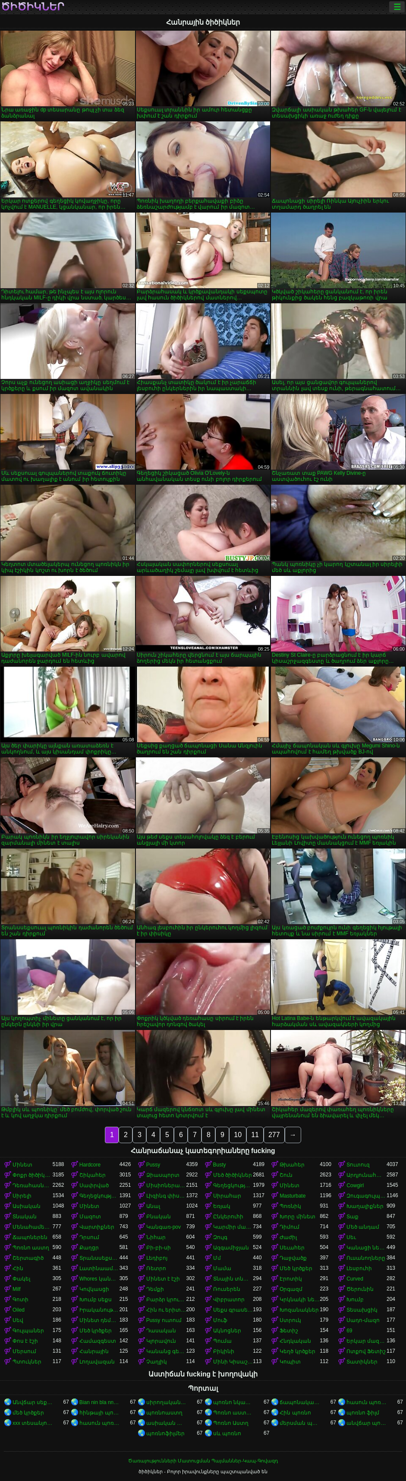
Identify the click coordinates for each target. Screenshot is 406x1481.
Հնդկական (295, 1341)
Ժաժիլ (288, 1237)
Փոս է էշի (25, 1341)
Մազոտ (90, 1217)
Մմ (217, 1258)
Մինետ (22, 1165)
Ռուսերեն (226, 1289)
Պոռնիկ (290, 1206)
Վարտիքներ (96, 1227)
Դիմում (289, 1227)
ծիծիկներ (32, 7)
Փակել (21, 1279)
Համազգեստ (97, 1341)
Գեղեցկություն (99, 1196)
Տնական (25, 1217)
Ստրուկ (290, 1320)
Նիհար (156, 1237)
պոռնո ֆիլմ (362, 1413)
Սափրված (94, 1185)
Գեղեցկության (233, 1185)
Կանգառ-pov (163, 1227)
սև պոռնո (227, 1433)
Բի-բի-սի (158, 1248)
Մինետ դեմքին (99, 1320)
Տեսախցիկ (362, 1310)
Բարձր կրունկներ (166, 1300)
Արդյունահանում (366, 1175)
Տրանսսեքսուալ (99, 1258)
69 (349, 1331)
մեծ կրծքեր (28, 1413)
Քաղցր (89, 1248)
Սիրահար (227, 1196)
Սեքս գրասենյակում (233, 1310)
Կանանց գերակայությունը (166, 1351)
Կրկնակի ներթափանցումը (300, 1300)
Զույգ (220, 1237)
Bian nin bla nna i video (99, 1402)
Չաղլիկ (156, 1362)
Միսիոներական (166, 1185)
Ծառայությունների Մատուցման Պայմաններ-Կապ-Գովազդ (202, 1460)
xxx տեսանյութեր (33, 1423)
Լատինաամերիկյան (99, 1268)
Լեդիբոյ (156, 1258)
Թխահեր (292, 1165)
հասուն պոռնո (366, 1402)
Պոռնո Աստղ (231, 1423)
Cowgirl (355, 1185)
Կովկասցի (94, 1289)
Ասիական (27, 1206)
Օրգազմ (291, 1289)
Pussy (153, 1165)
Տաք (352, 1217)
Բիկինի (223, 1351)
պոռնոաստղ (164, 1413)
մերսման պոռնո (300, 1423)
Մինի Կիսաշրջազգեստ (233, 1362)
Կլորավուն (161, 1341)
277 (274, 1134)
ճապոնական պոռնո (300, 1402)
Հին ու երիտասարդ (166, 1310)
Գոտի (20, 1300)
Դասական (161, 1331)
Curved (354, 1279)
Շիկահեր (92, 1175)
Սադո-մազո (363, 1320)
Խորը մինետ (297, 1217)
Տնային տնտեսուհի (233, 1279)
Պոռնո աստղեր (233, 1413)
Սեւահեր (292, 1248)
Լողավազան (97, 1362)
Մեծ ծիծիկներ (232, 1175)
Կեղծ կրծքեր (297, 1351)
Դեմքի (155, 1289)
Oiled (19, 1310)
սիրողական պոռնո (166, 1402)
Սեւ (351, 1237)
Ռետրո (156, 1268)
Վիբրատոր (229, 1300)
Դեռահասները (33, 1185)
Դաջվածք (293, 1258)
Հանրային (94, 1351)
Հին (18, 1268)
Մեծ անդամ (362, 1227)
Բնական (158, 1217)
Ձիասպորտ (162, 1175)
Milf (17, 1289)
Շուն (286, 1175)
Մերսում (24, 1351)
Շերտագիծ (28, 1258)
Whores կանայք (99, 1279)
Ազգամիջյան (231, 1248)
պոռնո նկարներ (233, 1402)
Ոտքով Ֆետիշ (366, 1351)
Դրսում (89, 1237)
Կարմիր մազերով (233, 1227)
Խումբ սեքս (95, 1300)
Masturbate (292, 1196)
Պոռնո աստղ (31, 1248)
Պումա (222, 1341)
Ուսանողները (365, 1258)
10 (238, 1134)
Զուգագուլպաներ (366, 1196)
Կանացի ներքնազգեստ (366, 1248)
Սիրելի (22, 1196)
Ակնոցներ (227, 1331)
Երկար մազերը (366, 1341)
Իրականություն (99, 1310)
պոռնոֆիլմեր (165, 1433)
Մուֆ (220, 1320)
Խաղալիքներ (365, 1206)
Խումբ (355, 1300)
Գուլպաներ (28, 1331)
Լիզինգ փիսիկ (166, 1196)
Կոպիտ (290, 1362)
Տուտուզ (358, 1165)
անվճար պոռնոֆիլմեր (366, 1423)
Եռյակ (221, 1206)
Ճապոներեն (30, 1237)
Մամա (222, 1268)
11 (255, 1134)
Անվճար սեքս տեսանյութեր (33, 1402)
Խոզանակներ (299, 1310)
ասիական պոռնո (166, 1423)
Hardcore (90, 1165)
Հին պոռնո (295, 1413)
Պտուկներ (27, 1362)
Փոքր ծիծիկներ (33, 1175)
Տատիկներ (362, 1362)
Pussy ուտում (164, 1320)
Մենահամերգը (33, 1227)
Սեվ (18, 1320)
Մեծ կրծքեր (296, 1268)
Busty (219, 1165)
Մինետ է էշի (163, 1279)
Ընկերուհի (228, 1217)
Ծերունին (360, 1289)
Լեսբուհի (359, 1268)
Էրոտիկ (291, 1279)
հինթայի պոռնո (99, 1413)
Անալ (153, 1206)
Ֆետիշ (289, 1331)
